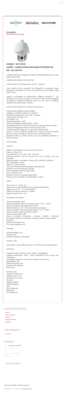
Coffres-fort (8, 317)
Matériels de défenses (11, 319)
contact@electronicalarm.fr (15, 345)
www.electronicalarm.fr (26, 388)
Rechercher (8, 333)
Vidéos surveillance (10, 314)
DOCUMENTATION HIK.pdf (15, 34)
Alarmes (7, 312)
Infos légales (14, 385)
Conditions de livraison (23, 385)
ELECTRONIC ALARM (14, 4)
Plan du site (7, 385)
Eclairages (8, 322)
